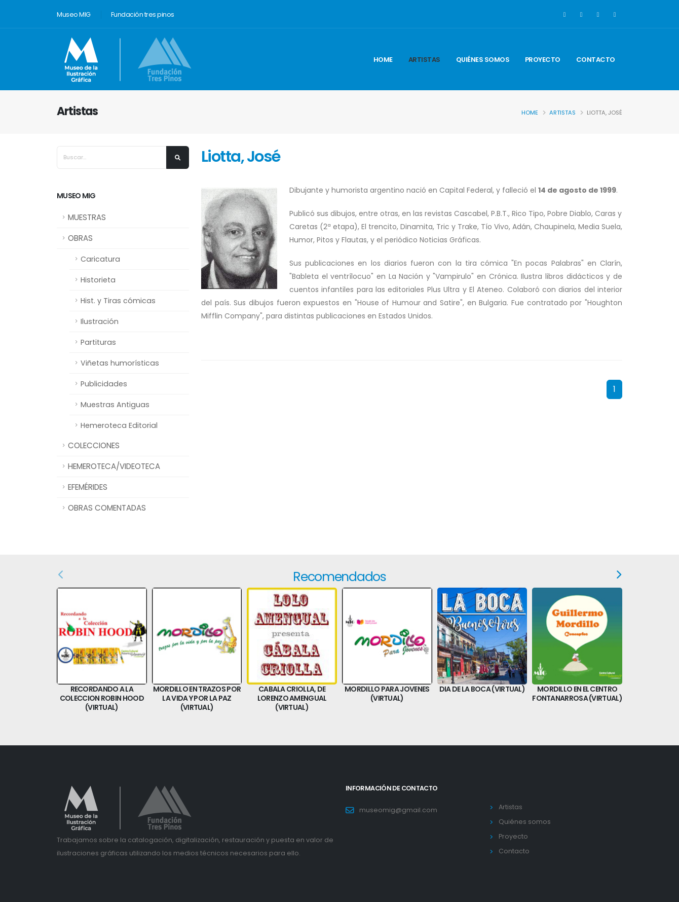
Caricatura (100, 259)
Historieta (98, 280)
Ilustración (100, 321)
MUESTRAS (87, 217)
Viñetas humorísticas (120, 363)
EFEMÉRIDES (87, 487)
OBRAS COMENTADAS (107, 507)
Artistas (424, 59)
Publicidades (104, 384)
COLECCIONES (94, 445)
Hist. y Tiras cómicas (118, 301)
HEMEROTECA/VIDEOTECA (114, 466)
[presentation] (617, 575)
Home (383, 59)
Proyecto (542, 59)
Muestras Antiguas (115, 405)
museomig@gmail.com (398, 810)
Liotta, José (240, 156)
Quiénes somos (483, 59)
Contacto (595, 59)
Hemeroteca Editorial (119, 425)
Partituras (98, 342)
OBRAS (80, 238)
